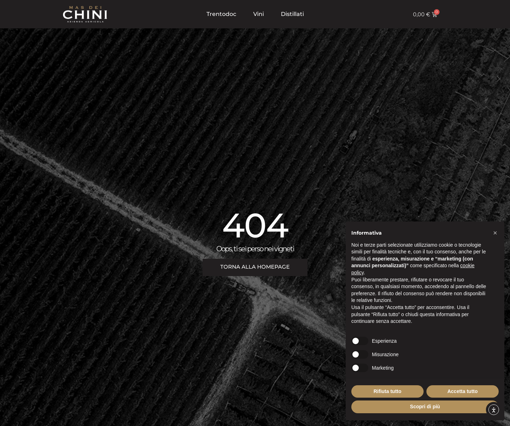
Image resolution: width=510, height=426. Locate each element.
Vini (258, 14)
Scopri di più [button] (425, 406)
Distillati (292, 14)
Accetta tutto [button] (462, 391)
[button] (495, 233)
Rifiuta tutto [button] (388, 391)
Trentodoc (221, 14)
